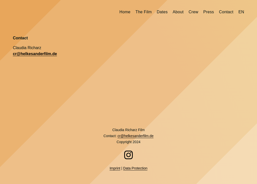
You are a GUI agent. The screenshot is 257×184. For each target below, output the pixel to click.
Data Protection (135, 168)
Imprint (115, 168)
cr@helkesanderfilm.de (35, 54)
